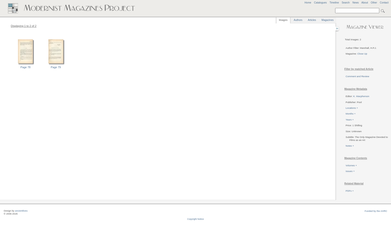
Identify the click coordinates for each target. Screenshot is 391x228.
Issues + (350, 171)
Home (307, 2)
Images (283, 20)
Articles (312, 20)
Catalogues (320, 2)
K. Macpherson (361, 96)
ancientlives (21, 210)
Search (346, 2)
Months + (351, 113)
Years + (350, 119)
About (364, 2)
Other (374, 2)
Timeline (334, 2)
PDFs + (350, 190)
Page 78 (25, 67)
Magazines (327, 20)
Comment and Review (357, 76)
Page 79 (56, 67)
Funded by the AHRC (376, 211)
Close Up (362, 53)
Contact (384, 2)
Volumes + (351, 165)
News (355, 2)
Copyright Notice (195, 219)
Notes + (350, 145)
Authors (298, 20)
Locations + (352, 108)
